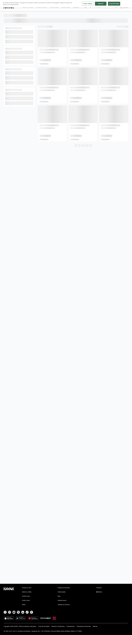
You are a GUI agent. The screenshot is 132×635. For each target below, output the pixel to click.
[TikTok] (27, 612)
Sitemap (95, 626)
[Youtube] (13, 612)
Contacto (99, 587)
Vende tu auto (26, 596)
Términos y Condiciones (58, 626)
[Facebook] (5, 612)
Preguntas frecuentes (64, 587)
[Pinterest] (31, 612)
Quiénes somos (62, 600)
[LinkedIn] (22, 612)
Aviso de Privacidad (43, 626)
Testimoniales (61, 592)
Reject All (100, 3)
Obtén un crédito (26, 592)
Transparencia (70, 626)
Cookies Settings (87, 3)
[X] (18, 612)
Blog (59, 596)
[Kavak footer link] (9, 596)
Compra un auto (26, 587)
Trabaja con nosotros (64, 604)
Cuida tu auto (26, 600)
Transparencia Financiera (83, 626)
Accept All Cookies (114, 3)
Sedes (23, 604)
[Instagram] (9, 612)
